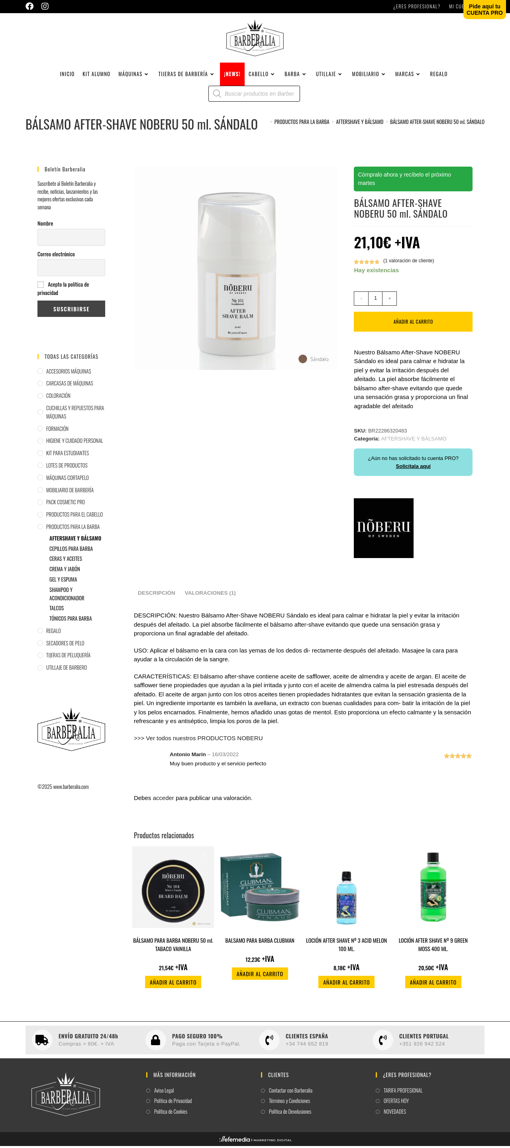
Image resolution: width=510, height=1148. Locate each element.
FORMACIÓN (57, 430)
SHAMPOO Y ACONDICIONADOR (66, 596)
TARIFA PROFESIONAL (403, 1092)
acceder (163, 799)
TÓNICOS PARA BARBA (70, 620)
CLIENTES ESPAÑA (307, 1038)
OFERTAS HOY (396, 1103)
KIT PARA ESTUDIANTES (67, 455)
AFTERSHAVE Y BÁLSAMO (75, 540)
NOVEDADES (395, 1113)
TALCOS (56, 610)
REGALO (53, 633)
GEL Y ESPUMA (63, 581)
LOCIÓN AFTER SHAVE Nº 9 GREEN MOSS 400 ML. (433, 946)
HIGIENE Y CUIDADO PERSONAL (74, 442)
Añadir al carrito (413, 323)
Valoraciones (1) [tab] (210, 595)
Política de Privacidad (173, 1103)
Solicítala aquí (413, 468)
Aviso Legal (164, 1092)
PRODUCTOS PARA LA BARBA (73, 529)
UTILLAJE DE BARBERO (66, 669)
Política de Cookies (170, 1113)
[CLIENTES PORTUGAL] (383, 1042)
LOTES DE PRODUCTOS (67, 467)
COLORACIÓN (58, 397)
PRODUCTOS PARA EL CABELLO (74, 516)
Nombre (45, 225)
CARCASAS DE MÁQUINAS (69, 385)
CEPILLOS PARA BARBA (71, 550)
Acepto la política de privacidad (63, 290)
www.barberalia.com (70, 788)
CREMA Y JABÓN (64, 571)
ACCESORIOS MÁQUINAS (68, 373)
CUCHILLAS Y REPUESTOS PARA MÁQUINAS (75, 414)
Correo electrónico (56, 256)
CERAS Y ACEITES (65, 560)
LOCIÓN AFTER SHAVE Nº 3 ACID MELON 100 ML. (346, 946)
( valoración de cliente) (408, 262)
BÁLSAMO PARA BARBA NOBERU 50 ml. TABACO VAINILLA (173, 946)
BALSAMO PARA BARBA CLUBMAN (259, 942)
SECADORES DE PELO (65, 645)
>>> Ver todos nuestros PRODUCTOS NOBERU (198, 740)
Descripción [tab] (156, 595)
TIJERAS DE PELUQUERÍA (68, 657)
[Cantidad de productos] (375, 300)
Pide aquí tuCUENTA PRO (485, 9)
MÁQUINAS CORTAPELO (67, 480)
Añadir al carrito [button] (173, 984)
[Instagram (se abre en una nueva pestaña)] (45, 6)
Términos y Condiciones (289, 1103)
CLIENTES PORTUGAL (424, 1038)
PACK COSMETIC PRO (65, 504)
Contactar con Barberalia (290, 1092)
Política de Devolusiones (290, 1113)
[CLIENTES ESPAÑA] (269, 1042)
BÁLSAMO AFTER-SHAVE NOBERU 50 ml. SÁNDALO (437, 124)
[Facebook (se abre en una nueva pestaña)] (31, 6)
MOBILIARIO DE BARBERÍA (70, 492)
